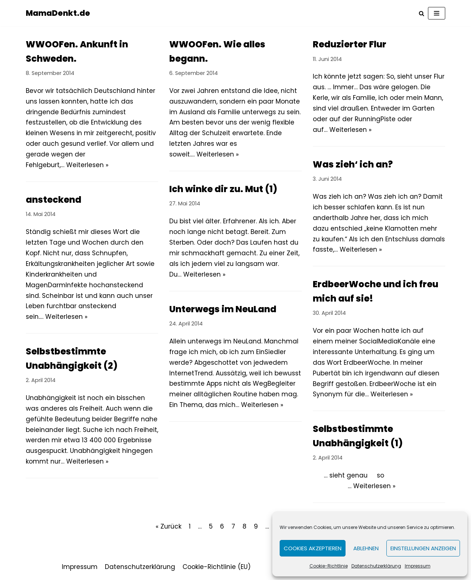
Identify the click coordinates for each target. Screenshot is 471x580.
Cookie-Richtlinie (328, 566)
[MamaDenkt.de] (58, 13)
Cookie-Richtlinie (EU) (217, 566)
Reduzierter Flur (349, 44)
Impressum (418, 566)
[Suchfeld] (421, 13)
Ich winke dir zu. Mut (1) (223, 189)
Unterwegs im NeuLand (222, 309)
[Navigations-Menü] (436, 13)
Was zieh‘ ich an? (353, 164)
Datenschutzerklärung (376, 566)
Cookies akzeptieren (312, 548)
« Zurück (168, 526)
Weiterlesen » (87, 165)
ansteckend (53, 200)
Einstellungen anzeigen (423, 548)
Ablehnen (366, 548)
